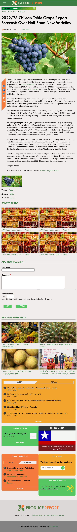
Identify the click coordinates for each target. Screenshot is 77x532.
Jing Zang (25, 29)
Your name (6, 267)
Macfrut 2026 (9, 436)
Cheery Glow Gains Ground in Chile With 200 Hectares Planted (32, 388)
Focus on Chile (57, 428)
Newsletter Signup (57, 515)
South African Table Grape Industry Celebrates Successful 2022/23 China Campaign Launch (58, 372)
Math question (8, 294)
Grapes (22, 11)
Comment (6, 275)
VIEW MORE (38, 421)
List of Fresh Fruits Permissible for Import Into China (53, 487)
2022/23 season (27, 84)
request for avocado (15, 470)
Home (4, 11)
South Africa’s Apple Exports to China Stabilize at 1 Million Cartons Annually (37, 413)
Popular (54, 382)
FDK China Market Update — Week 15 (16, 230)
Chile (12, 194)
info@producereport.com (41, 515)
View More (20, 488)
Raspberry (11, 483)
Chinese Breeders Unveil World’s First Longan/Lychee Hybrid (16, 372)
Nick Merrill (53, 526)
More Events (20, 442)
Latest (19, 382)
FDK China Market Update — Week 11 (54, 254)
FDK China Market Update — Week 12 (16, 254)
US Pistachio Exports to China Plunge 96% (24, 394)
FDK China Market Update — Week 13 (54, 230)
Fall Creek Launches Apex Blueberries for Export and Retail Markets (34, 400)
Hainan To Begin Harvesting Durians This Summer (56, 345)
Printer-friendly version (4, 97)
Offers (11, 462)
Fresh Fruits (13, 11)
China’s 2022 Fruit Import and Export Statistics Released (16, 345)
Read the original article (49, 170)
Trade (11, 190)
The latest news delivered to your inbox (56, 462)
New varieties (33, 89)
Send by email (4, 101)
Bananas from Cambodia (17, 476)
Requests (27, 462)
